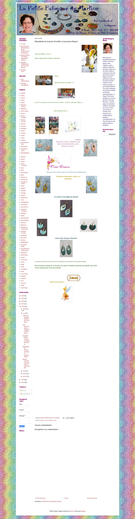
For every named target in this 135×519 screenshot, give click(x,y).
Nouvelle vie (24, 207)
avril (24, 313)
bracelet (23, 123)
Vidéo (22, 285)
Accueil (66, 498)
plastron (23, 240)
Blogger (83, 511)
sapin (22, 266)
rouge (22, 264)
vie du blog (24, 287)
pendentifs (24, 235)
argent (22, 95)
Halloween (24, 177)
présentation (24, 255)
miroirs (23, 195)
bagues (23, 100)
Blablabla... (24, 108)
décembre (25, 309)
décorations (24, 146)
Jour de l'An (24, 179)
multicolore (24, 197)
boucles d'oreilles (48, 420)
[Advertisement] (66, 482)
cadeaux (23, 133)
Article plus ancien (92, 498)
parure (23, 215)
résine (54, 420)
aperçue (23, 93)
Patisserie (23, 222)
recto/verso (24, 259)
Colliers (23, 140)
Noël (22, 200)
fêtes (22, 170)
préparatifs (24, 252)
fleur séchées (24, 172)
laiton (22, 186)
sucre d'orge (24, 273)
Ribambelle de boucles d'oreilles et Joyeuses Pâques (26, 351)
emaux (23, 159)
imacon (72, 511)
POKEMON (24, 242)
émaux (23, 161)
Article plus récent (40, 498)
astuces (23, 97)
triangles (23, 276)
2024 (23, 298)
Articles (23, 390)
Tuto (22, 280)
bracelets (23, 126)
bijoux (42, 420)
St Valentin (24, 269)
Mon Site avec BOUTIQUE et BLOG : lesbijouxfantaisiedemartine (25, 49)
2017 (23, 379)
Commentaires (25, 394)
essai (22, 168)
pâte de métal (24, 218)
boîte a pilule (24, 111)
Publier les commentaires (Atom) (52, 501)
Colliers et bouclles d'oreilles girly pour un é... (26, 319)
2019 (23, 304)
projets (23, 257)
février (25, 373)
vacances (23, 283)
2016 (23, 382)
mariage (23, 193)
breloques (23, 128)
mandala (23, 190)
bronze (23, 131)
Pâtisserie (23, 225)
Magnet (23, 188)
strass (22, 271)
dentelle (23, 157)
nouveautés (24, 204)
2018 (23, 306)
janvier (25, 376)
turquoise (23, 278)
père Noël (23, 237)
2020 (23, 301)
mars (24, 371)
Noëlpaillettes (25, 202)
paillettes (23, 213)
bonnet (23, 113)
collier (23, 138)
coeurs (23, 135)
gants (22, 175)
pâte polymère (25, 220)
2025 (23, 295)
